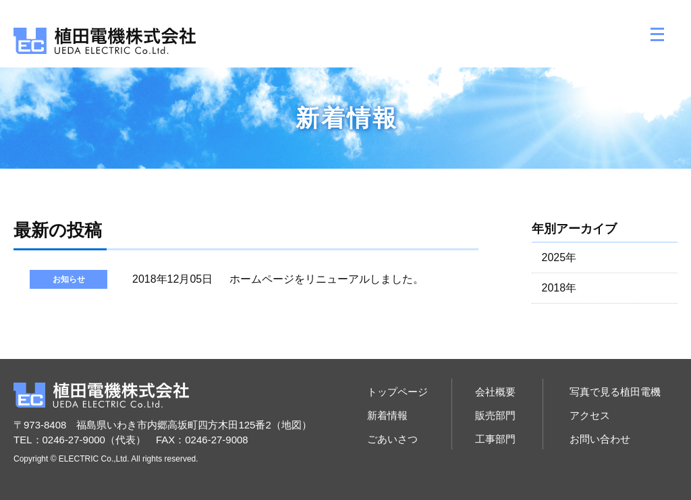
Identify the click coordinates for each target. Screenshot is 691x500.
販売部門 (495, 415)
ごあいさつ (392, 439)
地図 (291, 424)
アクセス (590, 415)
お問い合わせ (600, 439)
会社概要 (495, 391)
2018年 (559, 288)
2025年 (559, 257)
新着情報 (387, 415)
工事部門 (495, 439)
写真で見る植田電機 (615, 391)
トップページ (397, 391)
